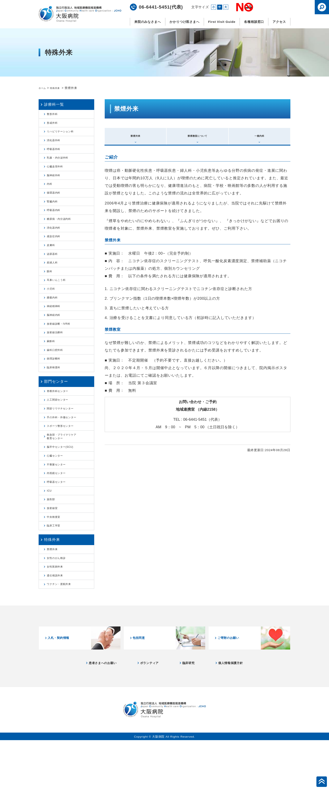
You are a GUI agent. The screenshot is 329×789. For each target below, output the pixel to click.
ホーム (43, 88)
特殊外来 (58, 88)
